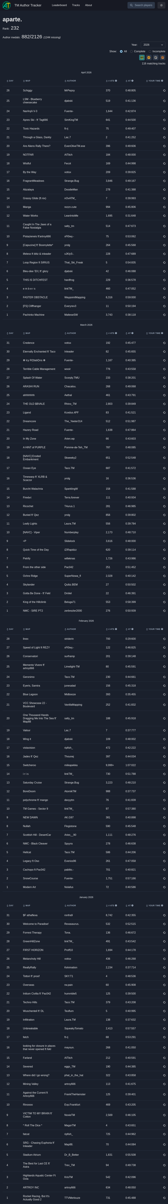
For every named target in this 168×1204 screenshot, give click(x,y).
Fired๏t (27, 497)
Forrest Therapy (32, 932)
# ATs (111, 81)
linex (25, 638)
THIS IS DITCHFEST (35, 280)
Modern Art (29, 887)
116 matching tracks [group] (153, 63)
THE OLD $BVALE (34, 403)
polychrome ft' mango (35, 800)
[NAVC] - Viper (31, 532)
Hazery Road (30, 430)
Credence (28, 342)
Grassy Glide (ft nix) (34, 198)
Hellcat (27, 852)
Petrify (26, 558)
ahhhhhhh (29, 395)
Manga (27, 207)
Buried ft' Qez (31, 515)
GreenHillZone (31, 941)
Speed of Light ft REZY (36, 647)
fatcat (26, 1134)
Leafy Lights (30, 523)
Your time (154, 81)
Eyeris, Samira (31, 685)
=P (24, 541)
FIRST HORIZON (33, 950)
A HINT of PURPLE (34, 447)
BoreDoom (29, 791)
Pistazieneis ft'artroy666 (37, 236)
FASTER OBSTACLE (35, 297)
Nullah (26, 826)
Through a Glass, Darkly (37, 137)
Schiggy (27, 90)
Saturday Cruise (32, 782)
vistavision (29, 747)
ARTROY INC (31, 1187)
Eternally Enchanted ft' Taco (39, 351)
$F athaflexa (30, 915)
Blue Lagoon (30, 694)
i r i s (26, 773)
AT (129, 81)
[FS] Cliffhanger (32, 306)
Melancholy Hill (32, 958)
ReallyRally (29, 967)
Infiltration (28, 1019)
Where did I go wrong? (36, 1075)
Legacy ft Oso (31, 861)
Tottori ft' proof (31, 976)
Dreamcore (29, 421)
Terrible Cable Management (39, 369)
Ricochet (28, 506)
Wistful (27, 163)
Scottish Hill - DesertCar (37, 834)
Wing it (27, 739)
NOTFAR (28, 154)
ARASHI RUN (31, 386)
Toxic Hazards (31, 128)
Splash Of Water (32, 377)
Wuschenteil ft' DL (33, 1011)
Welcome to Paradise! (36, 924)
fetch (26, 1037)
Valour (26, 730)
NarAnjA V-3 (30, 111)
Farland (27, 1057)
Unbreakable (30, 1028)
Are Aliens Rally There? (36, 146)
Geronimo (28, 677)
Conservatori (30, 656)
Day (10, 81)
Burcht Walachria (33, 488)
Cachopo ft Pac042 (34, 869)
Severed (28, 1066)
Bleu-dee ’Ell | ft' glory (35, 271)
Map (26, 81)
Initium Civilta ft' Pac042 (37, 993)
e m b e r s (29, 288)
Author (70, 81)
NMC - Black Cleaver (35, 843)
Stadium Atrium (32, 1154)
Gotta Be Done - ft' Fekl (36, 593)
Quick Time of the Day (36, 549)
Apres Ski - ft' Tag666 (35, 119)
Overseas (28, 984)
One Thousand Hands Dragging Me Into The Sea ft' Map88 (39, 718)
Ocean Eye (29, 468)
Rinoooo (28, 1104)
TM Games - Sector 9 (35, 808)
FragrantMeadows (33, 180)
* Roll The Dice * (32, 1125)
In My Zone (29, 438)
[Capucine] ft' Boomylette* (38, 245)
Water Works (30, 215)
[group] (84, 45)
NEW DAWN (30, 817)
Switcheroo (29, 765)
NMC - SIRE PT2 (33, 610)
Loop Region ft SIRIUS (36, 262)
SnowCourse (30, 878)
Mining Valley (30, 1084)
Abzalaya (28, 189)
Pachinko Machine (33, 314)
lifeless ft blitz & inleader (37, 253)
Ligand (27, 412)
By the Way (29, 172)
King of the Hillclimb (34, 602)
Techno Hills (30, 1002)
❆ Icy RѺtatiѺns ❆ (34, 360)
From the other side (34, 567)
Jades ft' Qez (30, 756)
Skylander (29, 584)
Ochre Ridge (30, 575)
